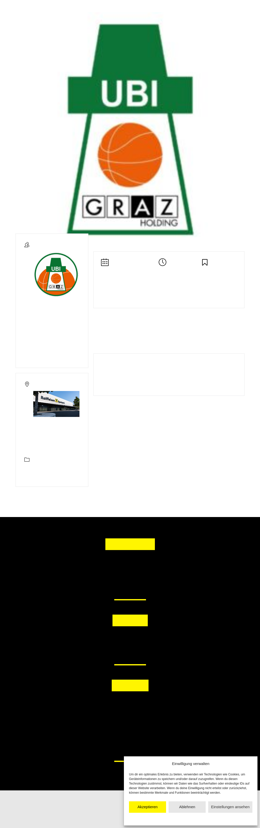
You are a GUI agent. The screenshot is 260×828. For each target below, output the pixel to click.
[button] (103, 639)
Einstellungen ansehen (230, 807)
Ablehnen (187, 807)
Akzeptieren (147, 807)
